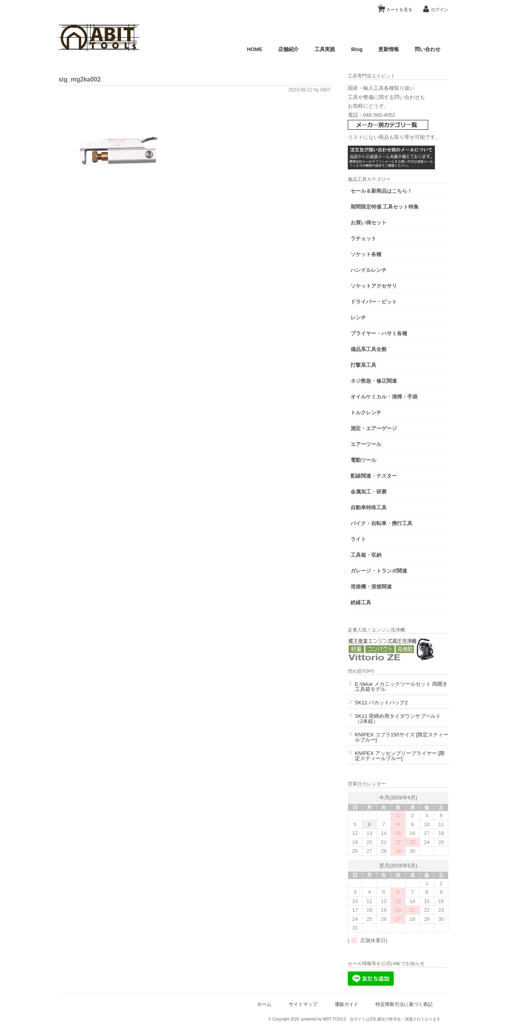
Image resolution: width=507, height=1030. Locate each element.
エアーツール (370, 443)
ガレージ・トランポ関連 (383, 570)
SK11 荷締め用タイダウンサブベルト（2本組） (403, 718)
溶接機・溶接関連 (375, 586)
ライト (363, 538)
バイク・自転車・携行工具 (386, 522)
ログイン (439, 9)
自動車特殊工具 (373, 507)
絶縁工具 (365, 602)
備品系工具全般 (373, 348)
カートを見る (395, 7)
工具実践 (324, 49)
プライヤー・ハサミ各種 (383, 333)
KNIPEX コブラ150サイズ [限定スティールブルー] (401, 736)
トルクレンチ (370, 412)
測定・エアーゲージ (378, 428)
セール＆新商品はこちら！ (386, 190)
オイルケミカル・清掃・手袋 (388, 396)
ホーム (263, 1003)
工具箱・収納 (370, 554)
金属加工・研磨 (373, 491)
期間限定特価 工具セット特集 (389, 206)
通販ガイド (345, 1003)
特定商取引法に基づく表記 (403, 1003)
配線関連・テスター (378, 475)
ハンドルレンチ (373, 269)
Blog (356, 49)
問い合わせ (427, 49)
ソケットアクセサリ (378, 285)
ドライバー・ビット (378, 301)
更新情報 (387, 49)
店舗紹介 (287, 49)
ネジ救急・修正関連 (378, 380)
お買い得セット (373, 222)
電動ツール (368, 459)
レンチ (363, 317)
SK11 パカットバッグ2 (386, 702)
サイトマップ (302, 1003)
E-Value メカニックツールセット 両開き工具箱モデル (404, 686)
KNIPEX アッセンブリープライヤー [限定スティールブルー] (401, 755)
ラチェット (368, 238)
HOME (253, 49)
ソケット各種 (370, 253)
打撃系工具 (368, 364)
